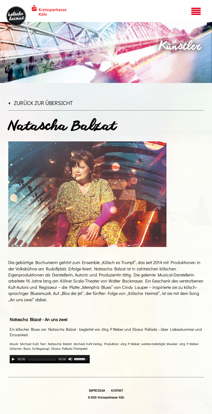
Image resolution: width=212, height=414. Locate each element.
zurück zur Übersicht (40, 102)
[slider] (42, 359)
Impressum (97, 390)
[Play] (13, 359)
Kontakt (117, 390)
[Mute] (70, 359)
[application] (50, 359)
